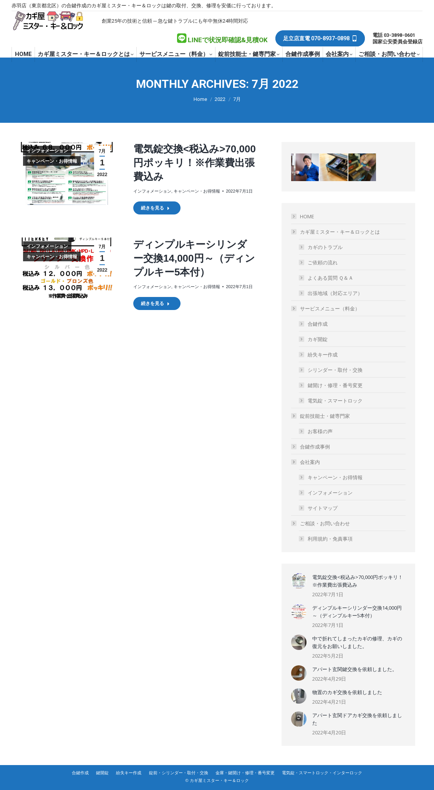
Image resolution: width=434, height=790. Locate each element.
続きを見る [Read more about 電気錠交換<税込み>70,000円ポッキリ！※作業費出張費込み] (155, 208)
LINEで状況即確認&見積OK (228, 40)
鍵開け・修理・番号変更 (335, 385)
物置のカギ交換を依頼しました (347, 692)
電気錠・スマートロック (335, 400)
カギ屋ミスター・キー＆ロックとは (336, 231)
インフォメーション (47, 150)
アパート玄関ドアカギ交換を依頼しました (357, 719)
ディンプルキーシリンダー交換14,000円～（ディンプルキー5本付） (194, 258)
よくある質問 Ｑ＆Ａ (330, 277)
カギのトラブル (325, 247)
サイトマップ (323, 508)
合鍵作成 (318, 323)
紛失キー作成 (323, 354)
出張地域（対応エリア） (335, 293)
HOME (307, 216)
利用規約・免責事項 (330, 538)
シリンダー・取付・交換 (335, 369)
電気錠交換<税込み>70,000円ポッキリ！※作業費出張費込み (194, 162)
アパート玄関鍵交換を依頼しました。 (354, 669)
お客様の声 (320, 431)
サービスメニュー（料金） (326, 308)
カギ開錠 (318, 339)
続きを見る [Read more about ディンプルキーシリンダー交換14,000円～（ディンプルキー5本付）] (155, 303)
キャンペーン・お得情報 (52, 161)
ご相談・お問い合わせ (321, 523)
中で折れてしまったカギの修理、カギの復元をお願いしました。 (357, 642)
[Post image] (298, 581)
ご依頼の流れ (323, 262)
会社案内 (306, 461)
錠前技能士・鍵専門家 (321, 415)
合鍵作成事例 (315, 446)
